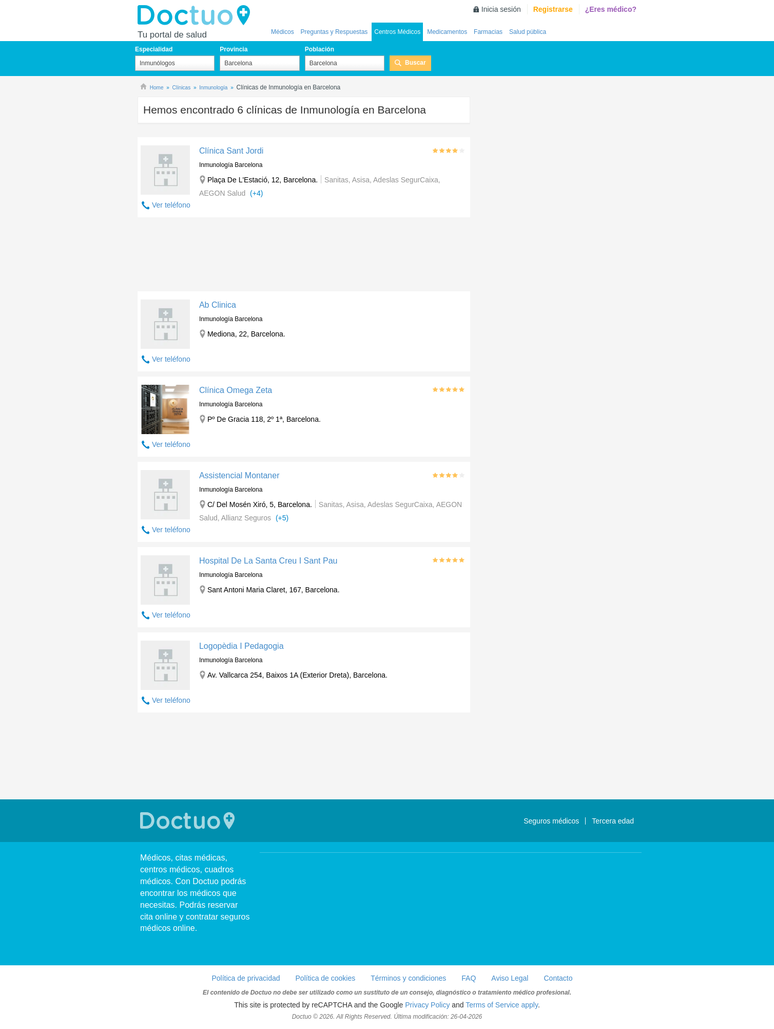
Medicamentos (447, 31)
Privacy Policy (427, 1005)
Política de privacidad (245, 978)
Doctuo (197, 15)
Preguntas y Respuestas (334, 31)
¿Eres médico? (610, 9)
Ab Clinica (217, 305)
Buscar (415, 62)
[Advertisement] (304, 256)
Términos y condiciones (408, 978)
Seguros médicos (551, 821)
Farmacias (488, 31)
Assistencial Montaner (239, 475)
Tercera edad (613, 821)
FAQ (468, 978)
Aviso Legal (509, 978)
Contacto (558, 978)
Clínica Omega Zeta (235, 390)
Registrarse (553, 9)
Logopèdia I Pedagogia (241, 646)
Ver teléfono (171, 205)
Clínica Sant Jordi (231, 150)
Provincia (233, 49)
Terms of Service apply (502, 1005)
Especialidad (153, 49)
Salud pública (527, 31)
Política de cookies (326, 978)
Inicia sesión (501, 9)
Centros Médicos (397, 31)
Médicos (282, 31)
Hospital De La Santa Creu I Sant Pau (268, 560)
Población (319, 49)
